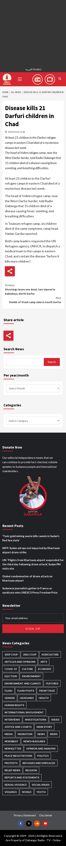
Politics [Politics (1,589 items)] (43, 755)
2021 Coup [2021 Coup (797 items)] (29, 654)
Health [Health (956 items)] (44, 697)
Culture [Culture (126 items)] (27, 668)
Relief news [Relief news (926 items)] (12, 770)
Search (52, 361)
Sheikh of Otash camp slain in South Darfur (33, 300)
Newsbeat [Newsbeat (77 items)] (11, 741)
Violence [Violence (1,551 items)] (11, 791)
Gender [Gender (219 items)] (10, 697)
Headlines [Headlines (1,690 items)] (27, 697)
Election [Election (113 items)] (11, 676)
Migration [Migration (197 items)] (25, 734)
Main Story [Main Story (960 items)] (44, 726)
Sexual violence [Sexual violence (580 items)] (16, 784)
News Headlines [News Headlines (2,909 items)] (34, 741)
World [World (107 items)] (27, 791)
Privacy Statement (25, 815)
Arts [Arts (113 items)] (43, 661)
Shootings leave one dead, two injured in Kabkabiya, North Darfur (33, 289)
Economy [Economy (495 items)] (44, 668)
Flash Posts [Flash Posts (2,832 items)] (25, 690)
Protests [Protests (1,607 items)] (11, 762)
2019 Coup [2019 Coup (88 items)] (11, 654)
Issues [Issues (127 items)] (55, 719)
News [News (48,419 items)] (41, 734)
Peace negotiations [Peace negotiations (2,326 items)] (18, 755)
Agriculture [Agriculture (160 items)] (50, 654)
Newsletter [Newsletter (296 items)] (13, 748)
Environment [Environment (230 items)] (31, 676)
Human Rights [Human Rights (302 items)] (14, 705)
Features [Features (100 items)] (52, 683)
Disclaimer (45, 815)
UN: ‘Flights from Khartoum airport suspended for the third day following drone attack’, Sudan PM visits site (33, 564)
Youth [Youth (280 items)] (41, 791)
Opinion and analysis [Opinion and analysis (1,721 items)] (40, 748)
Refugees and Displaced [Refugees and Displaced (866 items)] (39, 762)
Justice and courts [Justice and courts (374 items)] (18, 726)
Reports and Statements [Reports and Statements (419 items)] (22, 777)
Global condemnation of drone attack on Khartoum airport (27, 578)
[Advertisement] (33, 33)
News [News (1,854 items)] (53, 734)
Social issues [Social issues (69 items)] (40, 784)
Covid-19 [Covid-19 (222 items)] (11, 668)
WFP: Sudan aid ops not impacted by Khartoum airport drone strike (31, 550)
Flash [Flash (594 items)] (8, 690)
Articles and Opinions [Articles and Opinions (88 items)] (20, 661)
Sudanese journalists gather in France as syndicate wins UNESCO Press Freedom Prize (30, 590)
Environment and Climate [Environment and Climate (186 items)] (23, 683)
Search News (14, 349)
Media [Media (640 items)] (9, 734)
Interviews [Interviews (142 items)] (12, 719)
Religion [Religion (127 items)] (31, 770)
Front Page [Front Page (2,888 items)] (47, 690)
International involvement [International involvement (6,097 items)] (24, 712)
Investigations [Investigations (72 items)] (35, 719)
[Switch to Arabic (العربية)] (33, 70)
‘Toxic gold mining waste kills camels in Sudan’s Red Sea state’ (30, 538)
